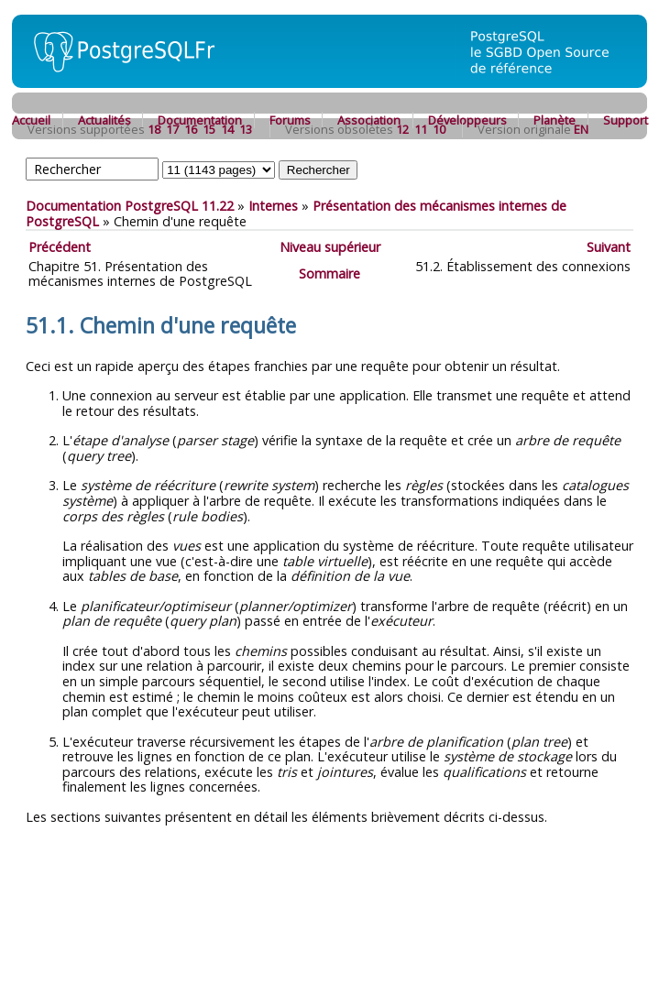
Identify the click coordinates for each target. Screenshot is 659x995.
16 (190, 129)
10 (439, 129)
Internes (273, 205)
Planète (554, 120)
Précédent (59, 247)
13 (245, 129)
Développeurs (467, 120)
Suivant (609, 247)
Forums (290, 120)
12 (402, 129)
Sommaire (329, 273)
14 (227, 129)
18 (154, 129)
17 (172, 129)
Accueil (31, 120)
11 (420, 129)
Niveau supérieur (330, 247)
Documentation (200, 120)
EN (581, 129)
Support (625, 120)
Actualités (104, 120)
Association (369, 120)
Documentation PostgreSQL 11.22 (130, 205)
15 (209, 129)
